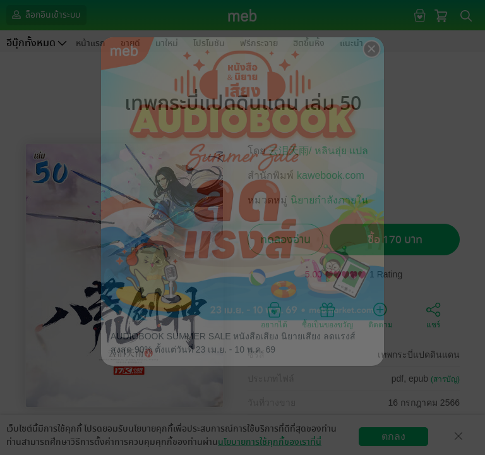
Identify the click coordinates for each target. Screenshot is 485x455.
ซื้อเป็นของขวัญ (327, 314)
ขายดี (130, 43)
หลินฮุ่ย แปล (341, 150)
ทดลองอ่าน (285, 239)
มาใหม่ (166, 43)
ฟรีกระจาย (259, 43)
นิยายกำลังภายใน (329, 200)
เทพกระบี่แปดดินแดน (419, 354)
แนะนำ (351, 43)
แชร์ (433, 314)
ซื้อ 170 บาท (395, 239)
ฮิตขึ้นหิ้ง (309, 43)
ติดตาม (380, 314)
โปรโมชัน (209, 43)
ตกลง (393, 436)
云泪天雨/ (291, 150)
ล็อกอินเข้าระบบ (44, 14)
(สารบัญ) (445, 379)
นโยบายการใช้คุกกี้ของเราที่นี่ (269, 442)
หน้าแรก (90, 43)
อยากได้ (274, 314)
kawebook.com (330, 175)
